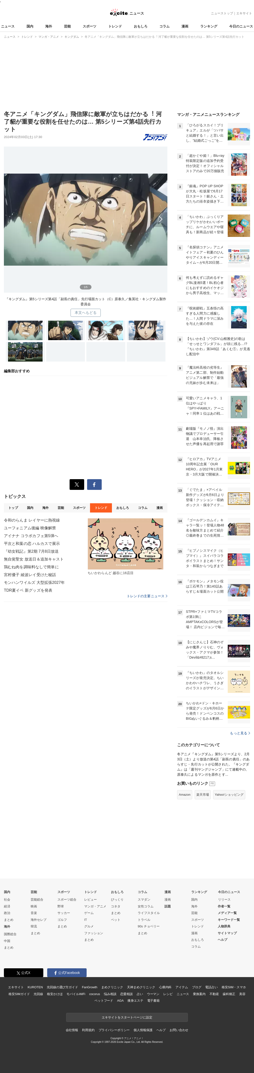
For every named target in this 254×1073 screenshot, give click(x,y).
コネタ (115, 906)
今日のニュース (241, 26)
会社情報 (72, 1030)
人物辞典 (224, 926)
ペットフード (103, 1000)
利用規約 (88, 1030)
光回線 (38, 994)
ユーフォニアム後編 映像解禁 (30, 528)
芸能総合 (37, 899)
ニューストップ (222, 13)
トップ (13, 508)
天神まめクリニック (141, 987)
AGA (120, 1000)
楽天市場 (202, 794)
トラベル (144, 920)
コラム (164, 26)
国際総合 (10, 934)
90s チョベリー (149, 926)
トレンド (115, 26)
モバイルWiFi (75, 994)
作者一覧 (224, 906)
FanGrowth (89, 987)
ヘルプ (222, 940)
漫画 (184, 26)
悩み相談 (110, 994)
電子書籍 (153, 1000)
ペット (115, 920)
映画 (34, 906)
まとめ (8, 920)
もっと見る (240, 733)
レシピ (168, 994)
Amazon (184, 794)
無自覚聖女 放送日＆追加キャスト (34, 559)
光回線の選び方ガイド (62, 987)
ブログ (196, 987)
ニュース (8, 26)
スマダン (144, 899)
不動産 (214, 994)
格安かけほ (55, 994)
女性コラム (146, 906)
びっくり (117, 899)
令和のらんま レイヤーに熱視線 (32, 520)
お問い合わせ (179, 1030)
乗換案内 (199, 994)
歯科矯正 (229, 994)
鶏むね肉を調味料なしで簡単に (31, 567)
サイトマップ (227, 933)
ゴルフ (62, 920)
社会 (7, 899)
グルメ (89, 926)
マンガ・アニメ (95, 906)
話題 (167, 906)
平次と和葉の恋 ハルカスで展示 (32, 543)
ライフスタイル (149, 913)
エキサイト (244, 13)
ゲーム (89, 913)
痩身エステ (135, 1000)
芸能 (67, 26)
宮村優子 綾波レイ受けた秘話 (30, 575)
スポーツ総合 (66, 899)
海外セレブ (38, 920)
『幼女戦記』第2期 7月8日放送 (31, 551)
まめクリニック (112, 987)
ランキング (208, 26)
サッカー (63, 913)
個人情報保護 (143, 1030)
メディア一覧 (227, 913)
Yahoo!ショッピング (229, 794)
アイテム (181, 987)
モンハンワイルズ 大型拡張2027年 (34, 582)
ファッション (93, 933)
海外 (48, 26)
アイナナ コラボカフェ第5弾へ (31, 536)
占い (140, 994)
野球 (60, 906)
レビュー (90, 899)
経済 (7, 906)
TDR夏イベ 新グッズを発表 (28, 590)
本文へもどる (86, 312)
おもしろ (140, 26)
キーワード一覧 (229, 920)
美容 (242, 994)
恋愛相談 (126, 994)
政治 (7, 913)
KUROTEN (35, 987)
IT (85, 920)
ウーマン (153, 994)
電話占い (211, 987)
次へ (85, 218)
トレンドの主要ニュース (147, 596)
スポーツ (89, 26)
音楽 (34, 913)
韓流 (34, 926)
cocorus (94, 994)
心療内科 (165, 987)
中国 (7, 941)
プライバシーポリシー (114, 1030)
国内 (30, 26)
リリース (224, 899)
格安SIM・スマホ (234, 987)
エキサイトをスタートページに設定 (127, 1017)
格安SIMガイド (19, 994)
